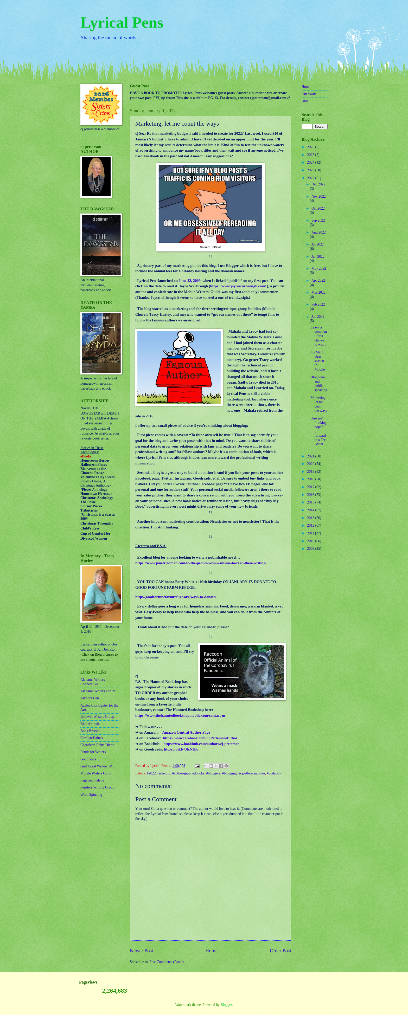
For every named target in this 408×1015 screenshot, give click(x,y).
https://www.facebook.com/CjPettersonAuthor (200, 738)
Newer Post (141, 950)
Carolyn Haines (91, 738)
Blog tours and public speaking (318, 383)
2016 (311, 495)
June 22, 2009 (190, 281)
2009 (311, 549)
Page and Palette (92, 780)
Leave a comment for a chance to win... (318, 335)
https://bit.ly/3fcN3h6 (181, 749)
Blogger (226, 1005)
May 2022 (318, 268)
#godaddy (274, 773)
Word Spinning (91, 795)
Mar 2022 (318, 292)
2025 (311, 155)
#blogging (229, 773)
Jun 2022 (317, 256)
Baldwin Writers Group (97, 717)
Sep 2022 (318, 220)
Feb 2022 (318, 304)
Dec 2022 (318, 184)
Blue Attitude (90, 724)
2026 (311, 147)
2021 (311, 456)
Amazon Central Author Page (186, 732)
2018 (311, 479)
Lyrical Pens (121, 22)
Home (211, 950)
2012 (311, 525)
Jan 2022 (317, 317)
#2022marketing (158, 773)
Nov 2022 (318, 196)
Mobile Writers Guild (95, 773)
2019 (311, 472)
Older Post (280, 950)
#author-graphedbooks (188, 773)
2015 (311, 502)
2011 (311, 533)
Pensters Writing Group (97, 787)
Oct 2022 (318, 208)
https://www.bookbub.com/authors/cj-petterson (201, 744)
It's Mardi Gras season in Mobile (317, 360)
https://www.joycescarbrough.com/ (238, 286)
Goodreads (88, 759)
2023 (311, 170)
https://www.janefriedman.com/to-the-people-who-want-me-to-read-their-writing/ (200, 563)
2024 (311, 162)
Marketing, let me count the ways (318, 404)
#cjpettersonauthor (251, 773)
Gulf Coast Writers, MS (97, 766)
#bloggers (213, 773)
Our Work (309, 94)
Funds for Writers (93, 752)
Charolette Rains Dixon (97, 745)
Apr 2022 (318, 280)
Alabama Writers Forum (97, 691)
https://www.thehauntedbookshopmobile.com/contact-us (180, 715)
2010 (311, 541)
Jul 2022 (317, 244)
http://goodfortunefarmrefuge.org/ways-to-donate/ (175, 597)
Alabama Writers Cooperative (92, 682)
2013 (311, 518)
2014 (311, 510)
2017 (311, 487)
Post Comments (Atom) (167, 962)
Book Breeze (89, 731)
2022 (311, 178)
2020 (311, 464)
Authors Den (89, 698)
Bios (305, 101)
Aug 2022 (318, 232)
